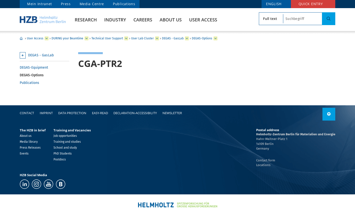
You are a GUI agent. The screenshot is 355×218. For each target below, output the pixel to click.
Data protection (72, 113)
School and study (65, 147)
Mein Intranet (39, 3)
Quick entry (311, 3)
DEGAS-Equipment (34, 67)
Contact (27, 113)
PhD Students (62, 153)
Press (66, 3)
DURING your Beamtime (67, 38)
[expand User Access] (47, 38)
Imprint (46, 113)
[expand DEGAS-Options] (215, 38)
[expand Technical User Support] (126, 38)
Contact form (265, 160)
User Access (203, 20)
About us (171, 20)
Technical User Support (107, 38)
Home (21, 38)
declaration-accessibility (135, 113)
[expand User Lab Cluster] (157, 38)
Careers (142, 20)
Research (86, 20)
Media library (29, 141)
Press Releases (30, 147)
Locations (263, 165)
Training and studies (67, 141)
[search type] (271, 19)
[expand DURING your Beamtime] (87, 38)
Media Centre (92, 3)
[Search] (328, 18)
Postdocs (59, 159)
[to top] (328, 114)
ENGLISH (274, 3)
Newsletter (172, 113)
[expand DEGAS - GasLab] (187, 38)
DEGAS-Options (202, 38)
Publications (124, 3)
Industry (115, 20)
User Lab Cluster (142, 38)
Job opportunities (65, 136)
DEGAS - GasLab (173, 38)
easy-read (100, 113)
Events (24, 153)
